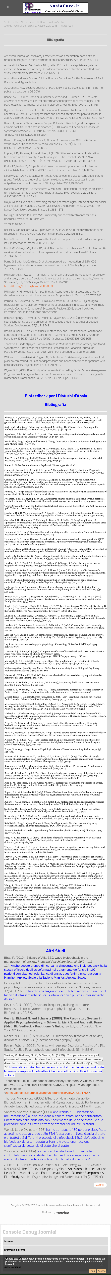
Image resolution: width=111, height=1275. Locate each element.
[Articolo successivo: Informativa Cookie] (100, 1185)
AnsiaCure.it (55, 8)
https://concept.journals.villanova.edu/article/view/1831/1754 (47, 1093)
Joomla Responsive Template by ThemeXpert (62, 1212)
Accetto (102, 1271)
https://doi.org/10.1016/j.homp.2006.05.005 (30, 286)
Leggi (92, 1271)
